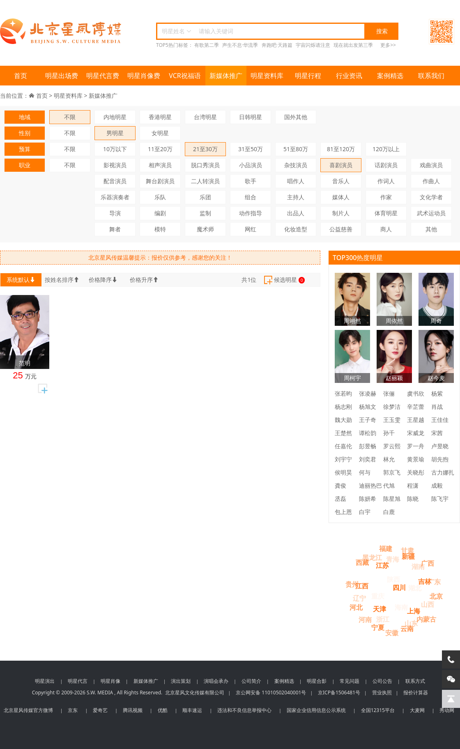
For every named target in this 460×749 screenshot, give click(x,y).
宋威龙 (415, 433)
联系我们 (431, 75)
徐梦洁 (391, 406)
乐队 (160, 197)
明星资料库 (267, 75)
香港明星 (160, 117)
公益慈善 (340, 229)
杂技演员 (295, 165)
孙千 (389, 433)
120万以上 (386, 149)
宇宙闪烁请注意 (313, 44)
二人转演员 (205, 181)
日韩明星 (250, 117)
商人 (386, 229)
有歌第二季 (206, 44)
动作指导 (250, 213)
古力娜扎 (442, 472)
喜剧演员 (340, 165)
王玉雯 (391, 420)
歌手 (250, 181)
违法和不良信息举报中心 (244, 710)
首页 (20, 75)
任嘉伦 (343, 446)
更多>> (388, 44)
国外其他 (295, 117)
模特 (160, 229)
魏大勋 (343, 420)
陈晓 (413, 498)
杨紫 (437, 393)
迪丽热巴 (370, 485)
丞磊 (340, 498)
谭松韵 (367, 433)
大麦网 (417, 710)
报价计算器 (415, 692)
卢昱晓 (439, 446)
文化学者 (431, 197)
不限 (70, 117)
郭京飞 (391, 472)
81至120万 (341, 149)
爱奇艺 (100, 710)
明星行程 (308, 75)
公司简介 (251, 681)
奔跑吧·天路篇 (277, 44)
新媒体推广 (225, 75)
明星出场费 (61, 75)
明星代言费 (102, 75)
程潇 (413, 485)
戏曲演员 (431, 165)
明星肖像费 (143, 75)
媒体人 (341, 197)
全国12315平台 (378, 710)
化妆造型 (295, 229)
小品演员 (250, 165)
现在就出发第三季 (353, 44)
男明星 (115, 133)
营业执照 (382, 692)
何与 (364, 472)
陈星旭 (391, 498)
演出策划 (181, 681)
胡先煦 (439, 459)
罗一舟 (415, 446)
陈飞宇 (439, 498)
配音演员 (115, 181)
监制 (205, 213)
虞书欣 (415, 393)
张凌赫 (367, 393)
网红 (250, 229)
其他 (431, 229)
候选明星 (283, 280)
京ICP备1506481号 (339, 692)
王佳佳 (439, 420)
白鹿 (389, 512)
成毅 (437, 485)
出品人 (295, 213)
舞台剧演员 (160, 181)
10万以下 (115, 149)
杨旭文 (367, 406)
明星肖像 (110, 681)
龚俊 (340, 485)
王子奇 (367, 420)
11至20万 (160, 149)
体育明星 (386, 213)
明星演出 (45, 681)
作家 (386, 197)
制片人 (341, 213)
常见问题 (349, 681)
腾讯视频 (133, 710)
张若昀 (343, 393)
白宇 (364, 512)
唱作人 (295, 181)
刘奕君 (367, 459)
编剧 (160, 213)
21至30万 (205, 149)
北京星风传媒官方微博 (28, 710)
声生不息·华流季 (240, 44)
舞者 (115, 229)
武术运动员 (431, 213)
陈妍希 (367, 498)
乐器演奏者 (115, 197)
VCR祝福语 (185, 75)
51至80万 (295, 149)
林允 (389, 459)
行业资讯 (349, 75)
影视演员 (115, 165)
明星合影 (317, 681)
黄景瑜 (415, 459)
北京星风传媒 (61, 31)
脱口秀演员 (205, 165)
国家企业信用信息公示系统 (316, 710)
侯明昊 (343, 472)
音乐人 (341, 181)
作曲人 (431, 181)
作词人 (386, 181)
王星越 (415, 420)
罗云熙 (391, 446)
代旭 (389, 485)
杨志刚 (343, 406)
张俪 (389, 393)
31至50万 (250, 149)
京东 (73, 710)
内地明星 (115, 117)
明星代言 (77, 681)
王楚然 (343, 433)
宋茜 (437, 433)
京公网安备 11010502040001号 (271, 692)
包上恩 (343, 512)
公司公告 (382, 681)
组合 (250, 197)
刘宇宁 (343, 459)
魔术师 (205, 229)
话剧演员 (386, 165)
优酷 (163, 710)
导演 (115, 213)
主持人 (295, 197)
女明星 (160, 133)
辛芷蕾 (415, 406)
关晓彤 (415, 472)
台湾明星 (205, 117)
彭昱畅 (367, 446)
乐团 (205, 197)
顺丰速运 (192, 710)
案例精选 (390, 75)
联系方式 (415, 681)
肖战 (437, 406)
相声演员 (160, 165)
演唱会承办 (216, 681)
